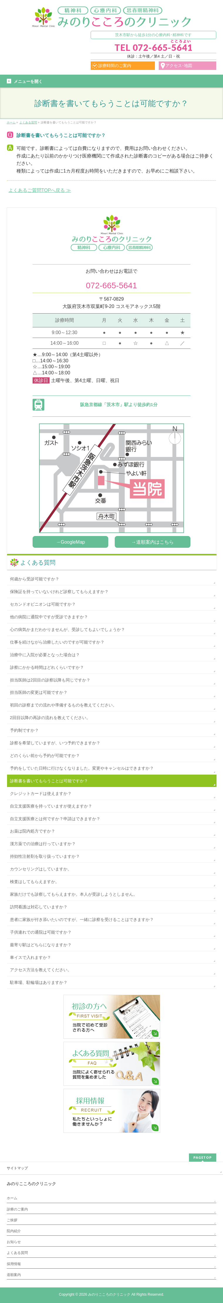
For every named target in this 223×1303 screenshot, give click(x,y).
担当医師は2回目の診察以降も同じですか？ (50, 680)
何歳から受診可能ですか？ (34, 579)
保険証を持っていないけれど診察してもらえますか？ (59, 591)
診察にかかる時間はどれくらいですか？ (47, 667)
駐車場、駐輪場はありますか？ (38, 982)
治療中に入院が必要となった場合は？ (45, 654)
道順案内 (14, 1275)
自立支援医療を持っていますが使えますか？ (51, 806)
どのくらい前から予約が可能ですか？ (45, 755)
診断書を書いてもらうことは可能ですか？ (49, 780)
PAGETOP (202, 1157)
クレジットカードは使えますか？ (41, 793)
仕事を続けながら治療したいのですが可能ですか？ (57, 642)
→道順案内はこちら (152, 542)
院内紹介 (14, 1231)
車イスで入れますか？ (30, 957)
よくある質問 (37, 562)
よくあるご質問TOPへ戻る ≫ (40, 190)
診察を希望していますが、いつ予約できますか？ (55, 743)
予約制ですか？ (24, 730)
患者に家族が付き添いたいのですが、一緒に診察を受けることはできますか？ (82, 919)
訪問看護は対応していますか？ (38, 907)
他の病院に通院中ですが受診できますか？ (49, 616)
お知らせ (14, 1242)
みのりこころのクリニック (109, 1294)
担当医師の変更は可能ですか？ (38, 692)
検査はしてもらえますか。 (34, 881)
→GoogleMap (70, 542)
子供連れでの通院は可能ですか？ (41, 932)
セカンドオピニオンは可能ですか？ (43, 604)
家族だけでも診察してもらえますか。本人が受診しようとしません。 (73, 894)
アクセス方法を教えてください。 (41, 969)
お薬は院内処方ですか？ (32, 831)
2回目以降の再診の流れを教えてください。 (50, 717)
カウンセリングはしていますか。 (41, 869)
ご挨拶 (12, 1220)
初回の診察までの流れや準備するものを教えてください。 (63, 705)
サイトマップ (17, 1168)
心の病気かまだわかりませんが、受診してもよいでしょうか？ (67, 629)
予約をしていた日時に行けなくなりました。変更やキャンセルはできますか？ (82, 768)
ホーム (12, 1198)
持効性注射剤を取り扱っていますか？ (45, 856)
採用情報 (14, 1264)
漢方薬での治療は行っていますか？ (43, 843)
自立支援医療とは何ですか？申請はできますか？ (55, 818)
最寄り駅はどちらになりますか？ (41, 944)
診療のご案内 (17, 1209)
